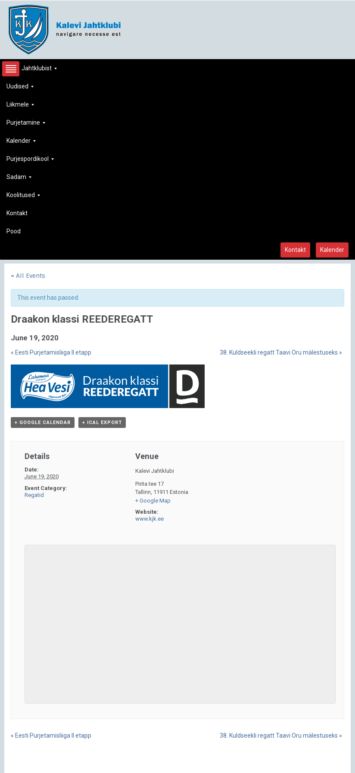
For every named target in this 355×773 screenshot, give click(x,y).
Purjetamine (25, 125)
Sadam (18, 179)
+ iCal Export (102, 422)
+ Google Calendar (43, 422)
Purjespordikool (30, 161)
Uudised (20, 88)
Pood (13, 231)
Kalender (21, 143)
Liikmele (20, 107)
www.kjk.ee (149, 518)
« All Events (28, 276)
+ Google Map (153, 500)
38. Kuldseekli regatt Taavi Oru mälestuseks (281, 352)
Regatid (34, 495)
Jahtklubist (31, 70)
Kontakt (17, 213)
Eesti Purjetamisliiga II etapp (51, 352)
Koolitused (23, 197)
